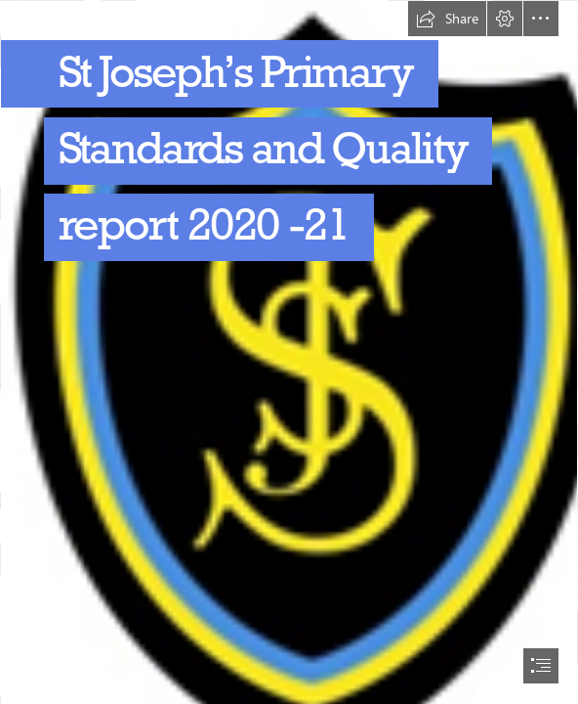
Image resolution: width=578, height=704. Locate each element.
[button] (447, 18)
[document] (289, 352)
